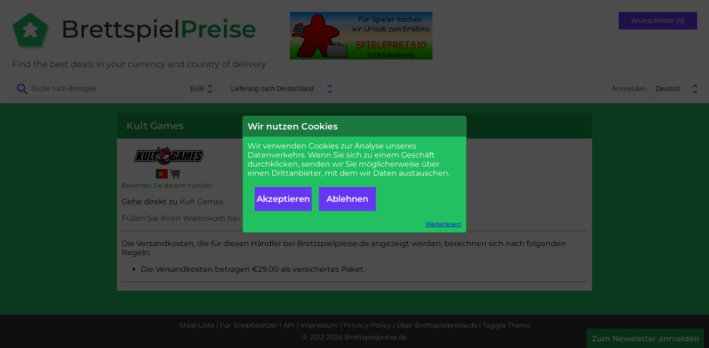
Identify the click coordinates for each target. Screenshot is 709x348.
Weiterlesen (443, 224)
